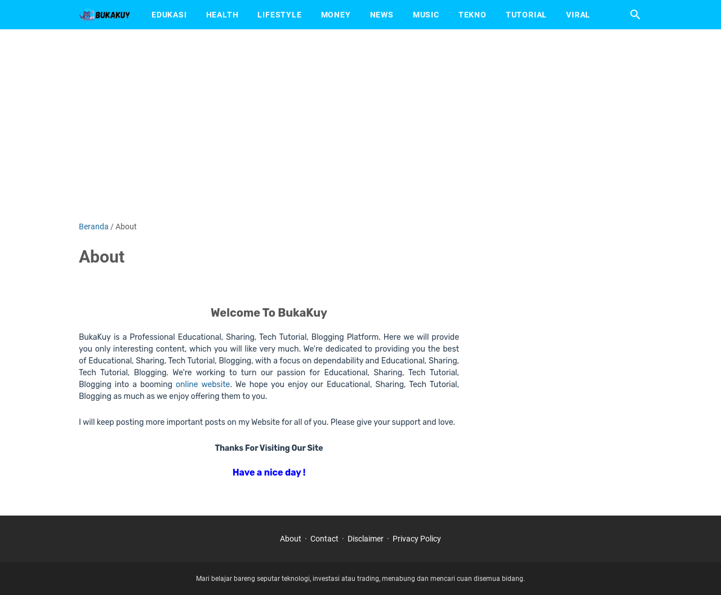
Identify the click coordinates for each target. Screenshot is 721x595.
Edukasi (169, 14)
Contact (324, 538)
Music (426, 14)
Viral (578, 14)
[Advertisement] (360, 125)
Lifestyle (279, 14)
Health (222, 14)
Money (336, 14)
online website (203, 384)
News (382, 14)
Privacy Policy (417, 538)
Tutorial (526, 14)
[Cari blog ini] (635, 14)
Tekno (473, 14)
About (290, 538)
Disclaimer (366, 538)
